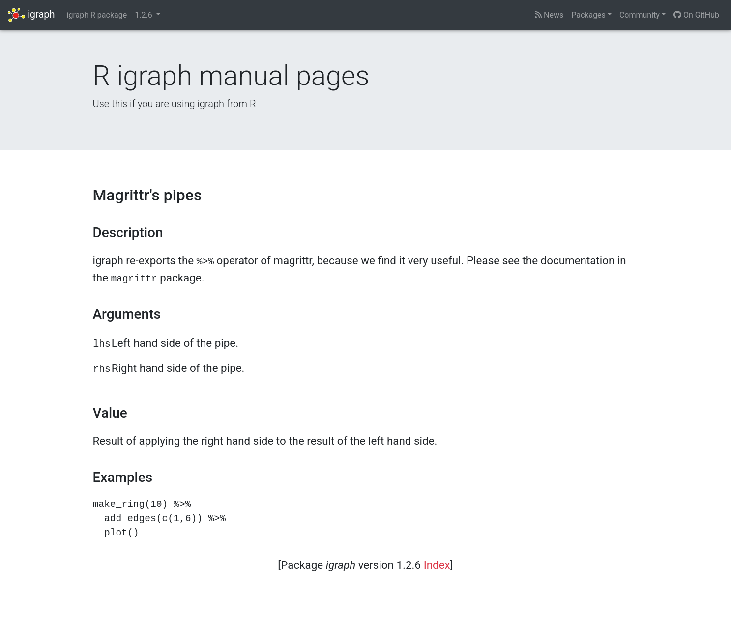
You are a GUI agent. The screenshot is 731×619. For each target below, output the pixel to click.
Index (437, 565)
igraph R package (97, 15)
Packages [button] (588, 15)
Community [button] (639, 15)
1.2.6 (144, 15)
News (549, 15)
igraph (31, 15)
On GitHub (696, 15)
